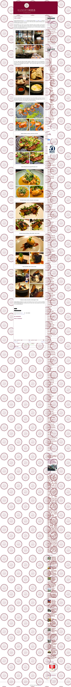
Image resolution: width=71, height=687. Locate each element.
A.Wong (49, 167)
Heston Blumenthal (51, 260)
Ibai (48, 263)
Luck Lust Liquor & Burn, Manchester (53, 601)
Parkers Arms (50, 359)
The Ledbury (55, 543)
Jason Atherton (50, 281)
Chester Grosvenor (51, 209)
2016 (50, 62)
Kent (48, 286)
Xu (53, 551)
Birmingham (50, 191)
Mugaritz (51, 522)
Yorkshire (49, 448)
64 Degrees (49, 163)
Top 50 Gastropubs (51, 427)
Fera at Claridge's (51, 235)
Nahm (49, 337)
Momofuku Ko (50, 326)
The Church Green (54, 540)
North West (49, 349)
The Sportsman (50, 424)
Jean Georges (50, 283)
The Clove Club (50, 409)
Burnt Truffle (50, 199)
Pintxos (49, 366)
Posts (49, 677)
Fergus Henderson (51, 237)
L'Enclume (49, 509)
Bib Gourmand (54, 483)
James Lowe (50, 275)
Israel (48, 268)
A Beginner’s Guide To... (52, 165)
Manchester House (51, 516)
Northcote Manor (50, 351)
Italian (49, 270)
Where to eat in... (50, 439)
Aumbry (49, 181)
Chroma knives (50, 214)
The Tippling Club (54, 545)
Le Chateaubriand (51, 295)
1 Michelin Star (50, 158)
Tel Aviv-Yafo (50, 401)
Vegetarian (49, 429)
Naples (49, 339)
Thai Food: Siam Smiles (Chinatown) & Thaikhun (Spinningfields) (54, 642)
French (49, 499)
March (51, 116)
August (51, 109)
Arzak (49, 174)
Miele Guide (50, 323)
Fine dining (49, 240)
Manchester (50, 311)
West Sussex (52, 547)
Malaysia (49, 309)
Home (30, 341)
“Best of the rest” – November (51, 71)
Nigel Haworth (50, 342)
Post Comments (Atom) (31, 344)
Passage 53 (50, 361)
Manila (49, 314)
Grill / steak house (51, 256)
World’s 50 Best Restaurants (52, 35)
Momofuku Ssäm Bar (51, 328)
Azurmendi (49, 183)
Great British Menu (51, 254)
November (51, 69)
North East (49, 347)
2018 (50, 59)
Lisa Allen (49, 302)
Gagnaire (49, 247)
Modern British (50, 520)
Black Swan (50, 193)
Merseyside (55, 517)
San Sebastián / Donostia (52, 371)
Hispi (52, 503)
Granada (49, 252)
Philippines (53, 529)
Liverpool (49, 304)
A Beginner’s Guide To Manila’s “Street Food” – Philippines (52, 456)
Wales (49, 434)
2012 (50, 121)
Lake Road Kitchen (51, 291)
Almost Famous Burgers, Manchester (54, 610)
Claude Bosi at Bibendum (52, 216)
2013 (50, 66)
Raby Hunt (49, 368)
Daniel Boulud (50, 222)
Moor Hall (55, 521)
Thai (51, 539)
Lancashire (49, 293)
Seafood (49, 375)
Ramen (49, 369)
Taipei (49, 399)
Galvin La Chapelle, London (51, 90)
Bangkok (49, 184)
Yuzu (48, 450)
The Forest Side (50, 413)
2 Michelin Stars (50, 160)
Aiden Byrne (50, 169)
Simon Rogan (50, 382)
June (50, 112)
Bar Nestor (49, 186)
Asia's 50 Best (50, 176)
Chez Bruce (50, 211)
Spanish (52, 536)
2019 (50, 58)
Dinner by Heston (51, 227)
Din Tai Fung (50, 225)
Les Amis (49, 298)
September (52, 108)
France (49, 244)
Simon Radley (50, 379)
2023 (50, 55)
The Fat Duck (50, 411)
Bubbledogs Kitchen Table (52, 196)
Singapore (49, 384)
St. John (49, 394)
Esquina (49, 494)
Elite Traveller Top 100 (51, 230)
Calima (49, 202)
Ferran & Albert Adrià (51, 239)
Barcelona (49, 188)
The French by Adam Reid (52, 414)
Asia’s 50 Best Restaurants (52, 37)
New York (49, 523)
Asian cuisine (54, 480)
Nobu (54, 524)
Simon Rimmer (54, 533)
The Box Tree (50, 406)
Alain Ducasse (50, 171)
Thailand (49, 404)
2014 (50, 65)
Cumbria (49, 218)
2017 (50, 61)
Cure (48, 220)
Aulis (48, 179)
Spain (49, 389)
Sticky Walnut (50, 396)
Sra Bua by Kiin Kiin (51, 392)
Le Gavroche (50, 296)
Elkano (49, 232)
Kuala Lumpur (50, 288)
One (48, 356)
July (50, 111)
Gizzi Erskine (50, 249)
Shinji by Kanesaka (51, 377)
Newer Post (16, 341)
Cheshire (49, 487)
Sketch (53, 535)
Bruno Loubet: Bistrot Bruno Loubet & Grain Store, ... (52, 96)
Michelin (49, 321)
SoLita (49, 387)
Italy (48, 272)
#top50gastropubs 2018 (51, 31)
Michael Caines (50, 319)
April (50, 115)
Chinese (49, 212)
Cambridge (49, 204)
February (51, 118)
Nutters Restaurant (51, 354)
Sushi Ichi (49, 397)
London (49, 306)
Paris (50, 528)
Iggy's (49, 265)
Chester (49, 207)
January (51, 119)
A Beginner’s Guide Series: (52, 29)
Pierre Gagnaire (50, 364)
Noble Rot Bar (50, 344)
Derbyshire (49, 223)
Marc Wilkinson (50, 316)
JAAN (48, 505)
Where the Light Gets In (52, 437)
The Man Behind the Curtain (52, 544)
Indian (49, 267)
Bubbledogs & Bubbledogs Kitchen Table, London (51, 101)
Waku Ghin (49, 432)
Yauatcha (49, 447)
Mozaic (49, 331)
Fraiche (49, 242)
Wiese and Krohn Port (51, 441)
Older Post (43, 341)
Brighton (49, 485)
